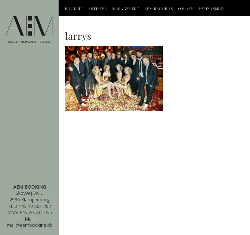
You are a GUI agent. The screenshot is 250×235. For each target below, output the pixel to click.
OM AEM (186, 8)
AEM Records (159, 8)
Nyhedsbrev (212, 8)
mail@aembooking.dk (29, 225)
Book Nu (74, 8)
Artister (97, 8)
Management (125, 8)
